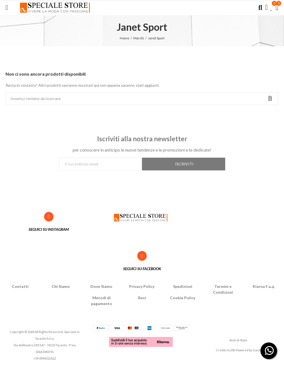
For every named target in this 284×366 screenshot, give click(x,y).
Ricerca (269, 98)
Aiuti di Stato (238, 340)
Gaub (257, 350)
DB (233, 350)
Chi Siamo (61, 286)
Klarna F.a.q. (264, 286)
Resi (142, 297)
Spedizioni (182, 286)
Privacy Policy (141, 286)
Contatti (20, 286)
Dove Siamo (101, 286)
